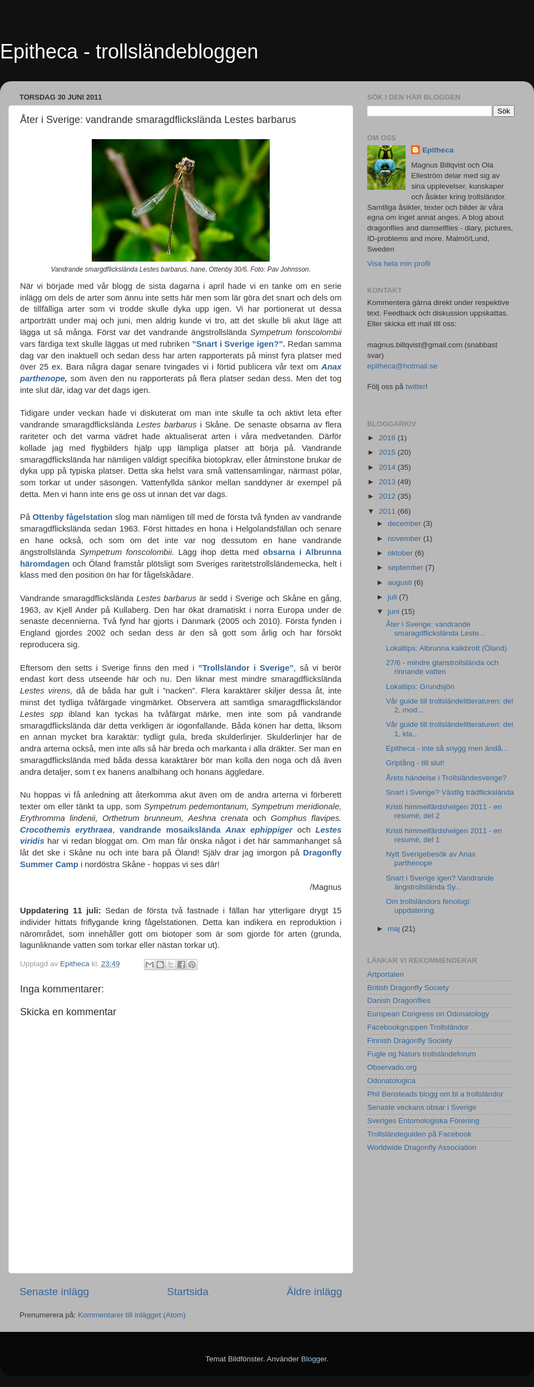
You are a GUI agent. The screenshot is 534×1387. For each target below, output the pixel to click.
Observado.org (392, 1067)
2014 (388, 467)
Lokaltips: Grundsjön (420, 686)
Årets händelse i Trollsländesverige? (446, 778)
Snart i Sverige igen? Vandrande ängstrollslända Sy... (440, 882)
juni (395, 611)
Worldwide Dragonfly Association (421, 1147)
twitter (416, 386)
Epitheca (437, 150)
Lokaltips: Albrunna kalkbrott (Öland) (446, 648)
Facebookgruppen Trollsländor (417, 1027)
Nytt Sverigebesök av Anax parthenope (431, 858)
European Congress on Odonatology (428, 1014)
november (405, 538)
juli (393, 597)
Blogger (314, 1359)
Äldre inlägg (314, 1291)
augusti (401, 582)
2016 (388, 438)
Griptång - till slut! (415, 763)
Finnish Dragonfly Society (409, 1040)
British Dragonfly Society (408, 987)
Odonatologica (391, 1080)
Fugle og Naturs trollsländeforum (421, 1054)
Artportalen (385, 974)
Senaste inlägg (54, 1291)
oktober (401, 553)
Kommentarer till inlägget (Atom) (132, 1315)
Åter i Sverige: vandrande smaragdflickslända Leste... (436, 628)
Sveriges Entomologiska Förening (423, 1121)
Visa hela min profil (399, 263)
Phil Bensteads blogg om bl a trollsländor (435, 1094)
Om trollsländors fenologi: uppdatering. (428, 905)
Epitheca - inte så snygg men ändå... (447, 748)
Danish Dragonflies (399, 1000)
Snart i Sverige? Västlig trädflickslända (450, 792)
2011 (388, 511)
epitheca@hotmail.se (402, 366)
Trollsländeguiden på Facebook (419, 1134)
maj (395, 928)
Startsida (188, 1291)
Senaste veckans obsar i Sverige (422, 1107)
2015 (388, 452)
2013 (388, 482)
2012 (388, 496)
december (405, 523)
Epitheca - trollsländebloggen (129, 51)
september (407, 567)
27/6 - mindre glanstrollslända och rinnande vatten (442, 667)
